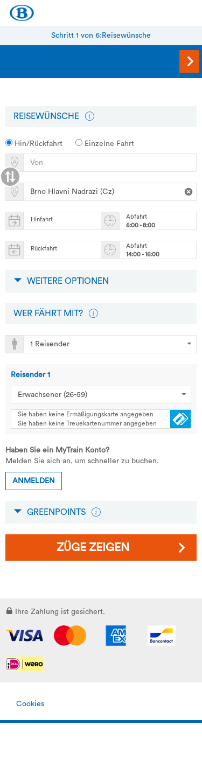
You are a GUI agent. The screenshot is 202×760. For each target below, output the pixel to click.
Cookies (30, 704)
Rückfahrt (44, 249)
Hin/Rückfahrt (33, 143)
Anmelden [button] (33, 481)
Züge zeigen (93, 547)
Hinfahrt (42, 219)
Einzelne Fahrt (104, 143)
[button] (89, 116)
